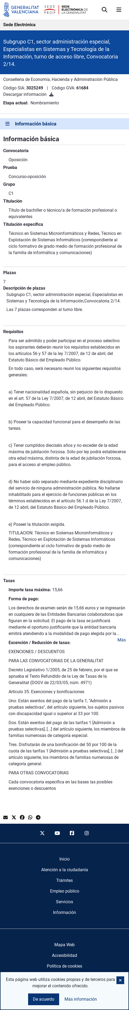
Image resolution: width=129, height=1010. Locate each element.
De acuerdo (43, 999)
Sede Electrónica (19, 24)
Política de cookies (64, 966)
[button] (120, 980)
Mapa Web (64, 944)
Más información (80, 999)
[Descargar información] (51, 94)
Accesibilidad (64, 955)
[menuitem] (64, 859)
